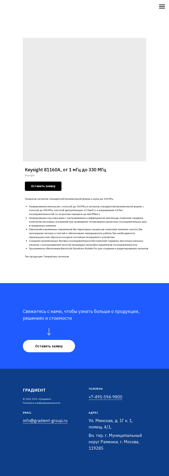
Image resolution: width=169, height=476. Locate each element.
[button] (49, 346)
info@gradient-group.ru (45, 420)
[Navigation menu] (162, 7)
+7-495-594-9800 (105, 397)
